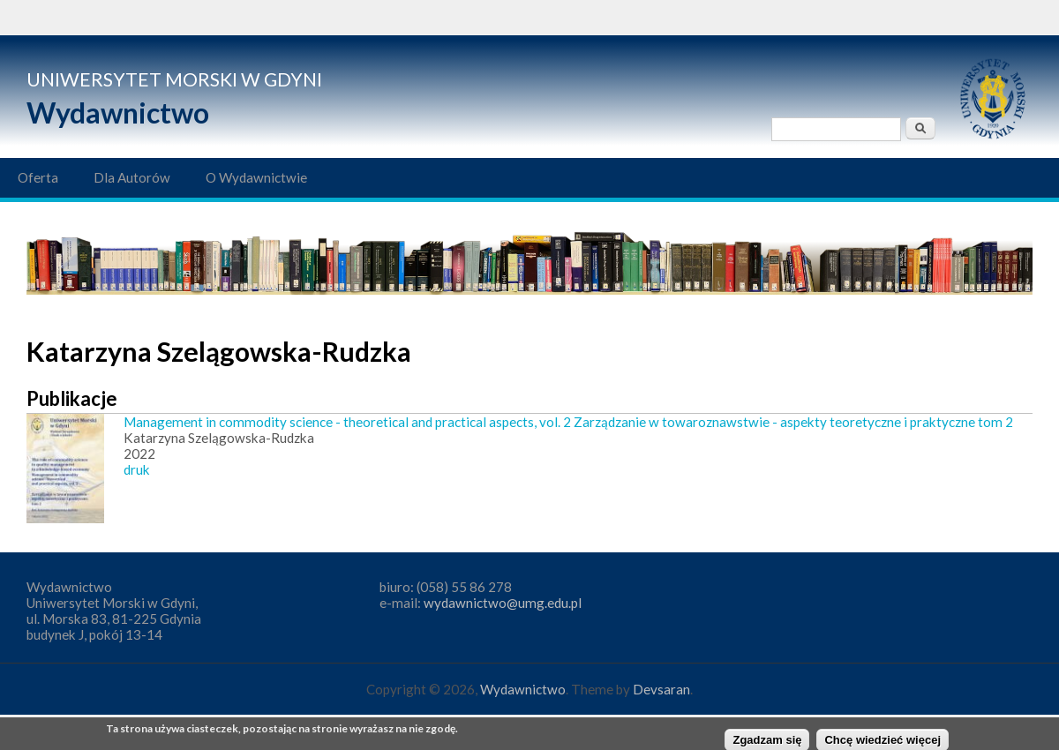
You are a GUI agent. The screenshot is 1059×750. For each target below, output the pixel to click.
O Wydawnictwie (256, 177)
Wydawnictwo (117, 112)
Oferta (38, 177)
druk (137, 469)
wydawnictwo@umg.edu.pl (503, 603)
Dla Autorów (132, 177)
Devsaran (661, 689)
